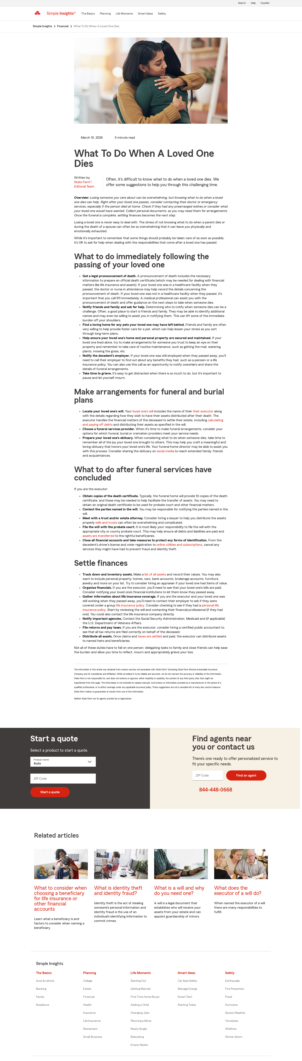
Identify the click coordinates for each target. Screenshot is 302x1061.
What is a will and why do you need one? (179, 890)
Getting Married (141, 988)
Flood (228, 996)
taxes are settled (150, 636)
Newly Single (139, 1028)
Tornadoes (231, 1020)
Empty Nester (139, 1045)
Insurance (89, 1012)
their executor (203, 411)
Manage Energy (187, 988)
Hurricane (231, 1004)
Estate (87, 988)
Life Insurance (92, 1020)
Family (40, 996)
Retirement (90, 1028)
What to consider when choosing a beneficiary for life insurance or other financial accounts (60, 898)
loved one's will (142, 411)
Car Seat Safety (187, 980)
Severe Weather (235, 1012)
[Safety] (162, 13)
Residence (42, 1004)
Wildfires (231, 1028)
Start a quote (50, 792)
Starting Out (138, 980)
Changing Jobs (140, 1012)
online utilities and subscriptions (179, 544)
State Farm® (84, 184)
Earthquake (232, 980)
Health (87, 1004)
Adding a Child (140, 1004)
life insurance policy (130, 605)
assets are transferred (98, 536)
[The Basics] (88, 13)
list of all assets (155, 574)
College (87, 980)
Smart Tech (185, 996)
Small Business (92, 1037)
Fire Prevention (234, 988)
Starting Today (187, 1004)
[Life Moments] (124, 13)
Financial (89, 996)
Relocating (137, 1037)
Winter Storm (233, 1037)
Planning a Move (141, 1020)
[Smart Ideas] (145, 13)
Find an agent (246, 775)
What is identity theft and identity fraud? (118, 890)
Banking (41, 988)
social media (165, 451)
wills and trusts (106, 522)
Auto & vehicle (45, 980)
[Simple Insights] (61, 15)
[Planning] (105, 13)
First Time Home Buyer (145, 996)
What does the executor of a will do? (237, 890)
